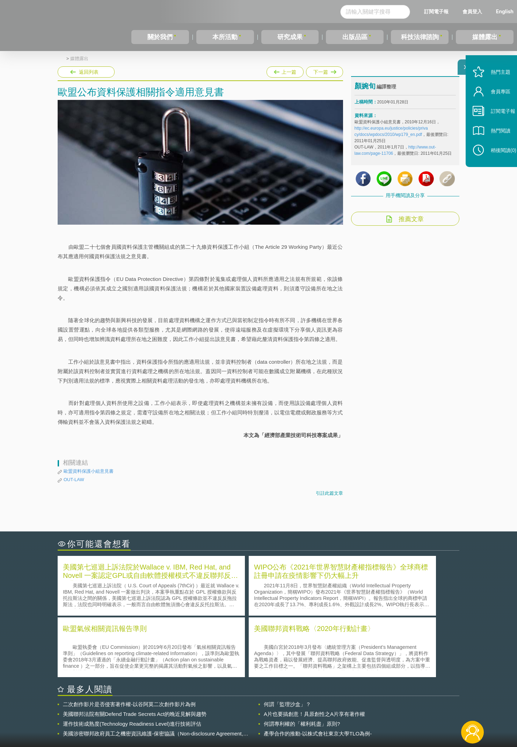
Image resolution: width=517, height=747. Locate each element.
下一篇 (324, 70)
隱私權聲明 (263, 708)
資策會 (358, 708)
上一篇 (285, 70)
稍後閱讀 (496, 166)
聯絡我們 (260, 718)
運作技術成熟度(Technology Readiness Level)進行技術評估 (132, 661)
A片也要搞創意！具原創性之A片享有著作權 (314, 651)
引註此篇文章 (329, 493)
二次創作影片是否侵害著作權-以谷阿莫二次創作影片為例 (129, 641)
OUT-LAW (74, 479)
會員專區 (493, 108)
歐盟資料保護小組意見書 (89, 471)
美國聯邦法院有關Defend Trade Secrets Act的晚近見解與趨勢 (134, 651)
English (505, 11)
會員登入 (472, 11)
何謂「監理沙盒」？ (287, 641)
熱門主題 (493, 88)
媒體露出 (484, 37)
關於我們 (160, 37)
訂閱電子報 (436, 11)
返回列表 (89, 72)
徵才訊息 (303, 708)
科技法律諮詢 (420, 37)
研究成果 (290, 37)
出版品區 (354, 37)
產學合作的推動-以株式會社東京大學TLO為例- (318, 671)
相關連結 (399, 708)
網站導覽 (303, 718)
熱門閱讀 (493, 147)
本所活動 (225, 37)
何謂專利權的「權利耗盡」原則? (302, 661)
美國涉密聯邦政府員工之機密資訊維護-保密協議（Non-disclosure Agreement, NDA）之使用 (153, 671)
